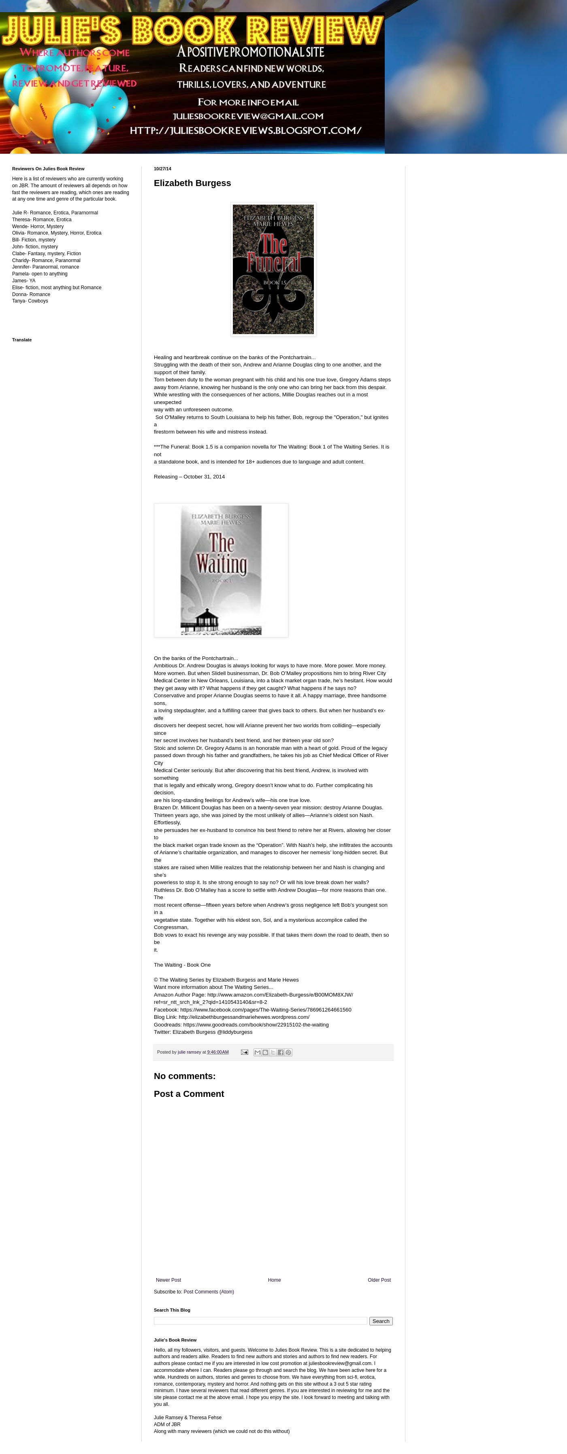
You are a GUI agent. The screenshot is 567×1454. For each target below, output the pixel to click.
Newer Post (168, 1280)
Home (274, 1280)
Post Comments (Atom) (208, 1292)
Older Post (379, 1280)
